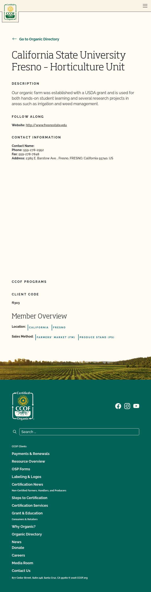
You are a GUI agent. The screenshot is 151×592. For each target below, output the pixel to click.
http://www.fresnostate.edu (46, 125)
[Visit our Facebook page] (118, 405)
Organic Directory (27, 534)
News (16, 542)
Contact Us (21, 571)
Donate (18, 548)
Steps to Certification (29, 498)
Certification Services (30, 505)
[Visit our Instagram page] (127, 405)
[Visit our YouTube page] (136, 405)
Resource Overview (28, 461)
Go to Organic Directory (35, 39)
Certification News (27, 484)
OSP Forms (21, 469)
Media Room (22, 563)
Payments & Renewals (31, 454)
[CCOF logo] (10, 12)
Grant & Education (27, 513)
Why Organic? (24, 526)
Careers (18, 555)
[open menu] (145, 6)
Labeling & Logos (26, 477)
